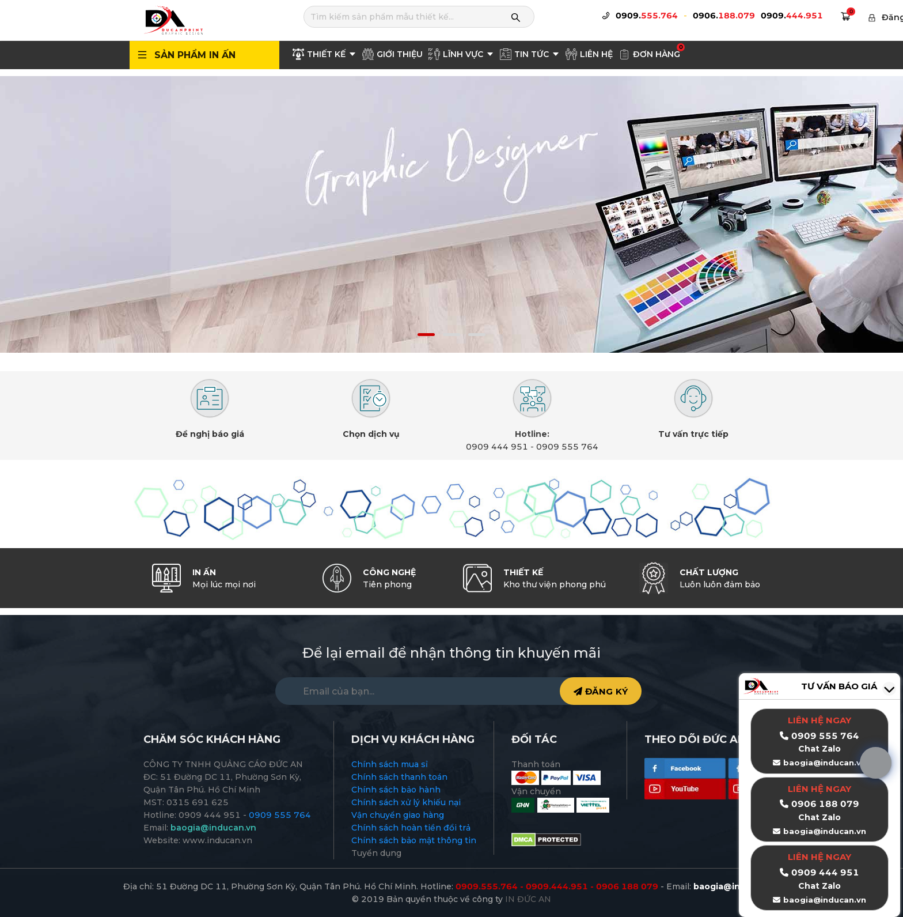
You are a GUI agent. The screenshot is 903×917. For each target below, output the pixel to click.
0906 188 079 (825, 803)
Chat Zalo (819, 817)
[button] (426, 334)
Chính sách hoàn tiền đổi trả (411, 827)
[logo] (172, 19)
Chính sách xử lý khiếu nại (406, 802)
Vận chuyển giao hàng (397, 815)
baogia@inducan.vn (824, 831)
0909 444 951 (497, 446)
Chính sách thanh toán (399, 777)
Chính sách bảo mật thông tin (413, 840)
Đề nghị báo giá (210, 434)
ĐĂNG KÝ (601, 691)
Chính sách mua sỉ (389, 764)
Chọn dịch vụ (371, 434)
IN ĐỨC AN (528, 899)
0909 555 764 (567, 446)
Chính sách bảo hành (396, 789)
